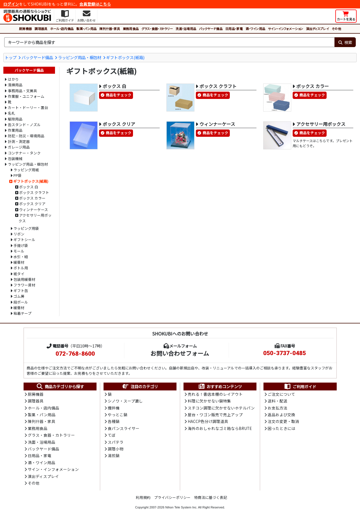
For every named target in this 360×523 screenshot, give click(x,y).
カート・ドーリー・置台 (28, 107)
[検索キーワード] (169, 42)
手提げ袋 (20, 245)
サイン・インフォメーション (285, 28)
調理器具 (41, 28)
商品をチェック (118, 95)
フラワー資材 (24, 285)
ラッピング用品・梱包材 (79, 57)
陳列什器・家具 (109, 28)
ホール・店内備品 (62, 28)
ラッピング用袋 (26, 228)
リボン (18, 234)
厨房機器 (25, 28)
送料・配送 (277, 401)
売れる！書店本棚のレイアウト (215, 394)
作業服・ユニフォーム (26, 96)
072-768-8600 (75, 353)
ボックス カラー (32, 198)
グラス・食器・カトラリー (157, 28)
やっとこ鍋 (117, 414)
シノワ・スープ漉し (125, 401)
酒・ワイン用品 (255, 28)
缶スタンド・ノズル (24, 124)
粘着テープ (22, 313)
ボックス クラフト (34, 192)
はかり (13, 79)
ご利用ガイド (300, 386)
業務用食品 (131, 28)
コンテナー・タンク (24, 153)
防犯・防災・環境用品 (26, 135)
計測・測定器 (19, 141)
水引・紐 (20, 256)
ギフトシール (24, 239)
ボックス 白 (28, 186)
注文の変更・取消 (283, 421)
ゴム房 (18, 296)
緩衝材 (18, 262)
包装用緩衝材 (24, 279)
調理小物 (115, 449)
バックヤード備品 (211, 28)
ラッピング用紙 (26, 169)
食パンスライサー (123, 428)
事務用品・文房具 (22, 90)
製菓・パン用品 (86, 28)
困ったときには (281, 428)
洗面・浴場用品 (186, 28)
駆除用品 (15, 119)
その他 (336, 28)
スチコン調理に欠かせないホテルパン (221, 408)
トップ (11, 57)
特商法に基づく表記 (210, 497)
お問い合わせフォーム (179, 353)
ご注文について (281, 394)
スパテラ (115, 442)
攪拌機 (114, 408)
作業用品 (15, 130)
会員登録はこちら (95, 4)
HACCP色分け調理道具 (208, 421)
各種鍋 (114, 421)
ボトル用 (20, 267)
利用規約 (143, 497)
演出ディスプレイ (317, 28)
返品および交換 (281, 414)
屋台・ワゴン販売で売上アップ (215, 414)
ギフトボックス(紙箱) (125, 57)
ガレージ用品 (19, 147)
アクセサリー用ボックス (35, 217)
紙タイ (18, 273)
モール (18, 251)
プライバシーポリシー (172, 497)
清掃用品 (15, 84)
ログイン (11, 4)
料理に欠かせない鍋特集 (209, 401)
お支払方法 (277, 408)
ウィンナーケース (33, 209)
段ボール (20, 302)
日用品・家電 (234, 28)
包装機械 (15, 158)
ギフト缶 (20, 290)
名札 (11, 113)
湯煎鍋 (114, 455)
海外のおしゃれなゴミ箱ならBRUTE (220, 428)
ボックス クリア (32, 203)
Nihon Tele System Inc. (181, 507)
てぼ (112, 435)
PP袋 (17, 175)
